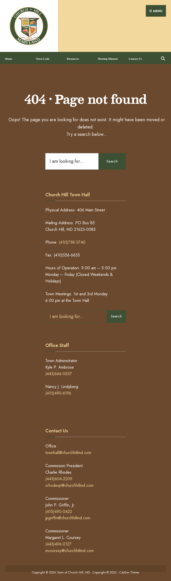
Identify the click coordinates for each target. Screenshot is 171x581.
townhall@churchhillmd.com (68, 451)
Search (111, 159)
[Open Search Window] (162, 56)
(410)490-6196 (58, 392)
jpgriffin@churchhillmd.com (67, 516)
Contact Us (135, 57)
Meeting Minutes (108, 57)
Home (8, 57)
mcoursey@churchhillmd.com (69, 549)
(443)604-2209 (58, 477)
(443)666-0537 (58, 372)
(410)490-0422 (58, 510)
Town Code (42, 57)
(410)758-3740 (72, 241)
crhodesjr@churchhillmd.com (69, 484)
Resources (73, 57)
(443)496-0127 (58, 542)
